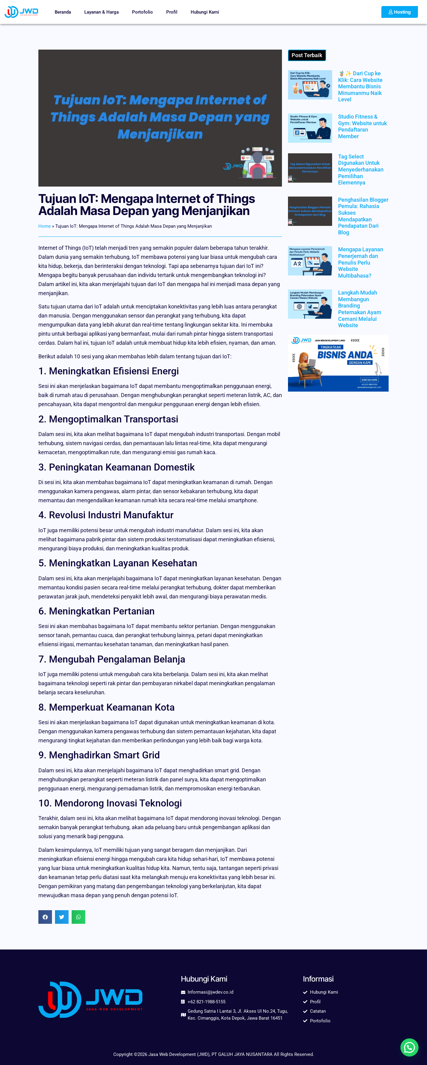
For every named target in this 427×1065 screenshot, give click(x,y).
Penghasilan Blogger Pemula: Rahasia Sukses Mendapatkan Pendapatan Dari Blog (363, 216)
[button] (45, 917)
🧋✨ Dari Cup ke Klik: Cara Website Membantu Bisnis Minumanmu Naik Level (360, 86)
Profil (171, 12)
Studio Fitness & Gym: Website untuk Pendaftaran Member (362, 126)
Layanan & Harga (101, 12)
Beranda (63, 12)
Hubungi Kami (205, 12)
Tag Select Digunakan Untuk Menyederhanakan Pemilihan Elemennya (360, 169)
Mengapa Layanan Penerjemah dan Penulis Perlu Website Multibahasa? (360, 262)
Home (44, 226)
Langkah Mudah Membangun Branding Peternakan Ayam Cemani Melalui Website (359, 308)
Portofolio (142, 12)
